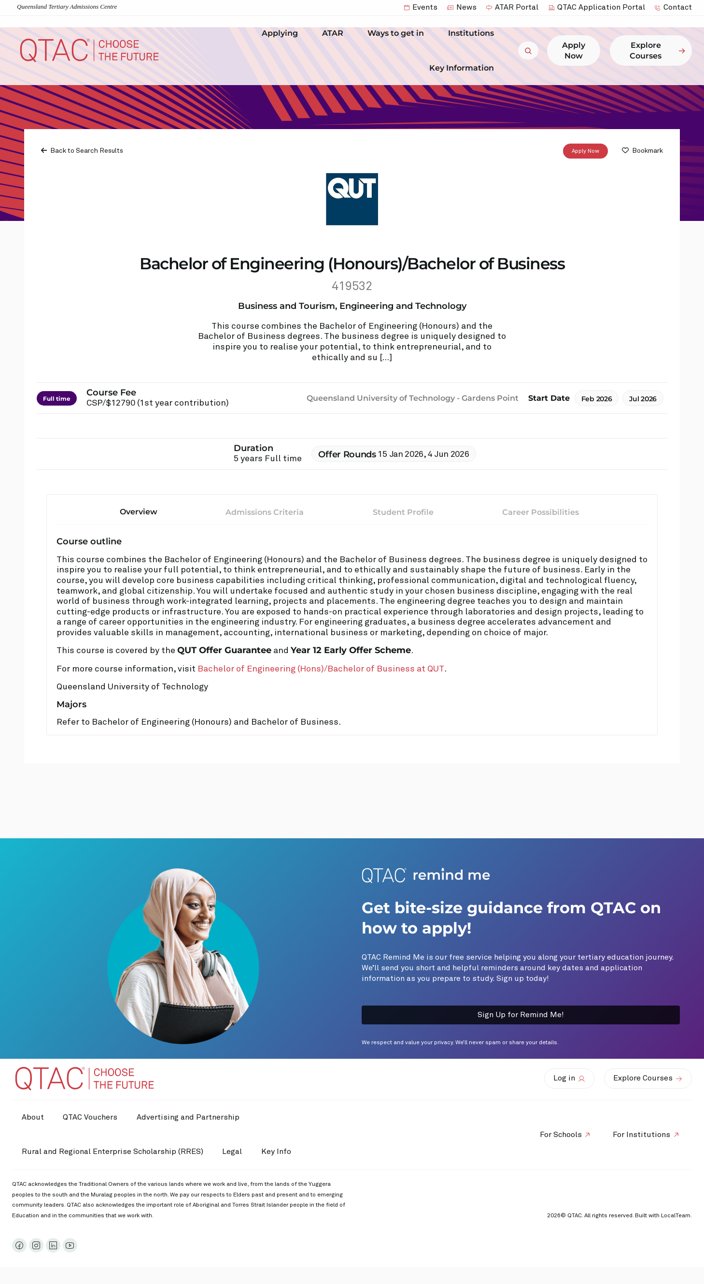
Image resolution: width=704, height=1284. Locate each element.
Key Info (279, 1152)
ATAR (335, 33)
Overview (138, 511)
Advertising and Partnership (188, 1117)
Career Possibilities (540, 512)
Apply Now (585, 151)
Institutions (473, 33)
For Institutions (641, 1134)
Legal (232, 1151)
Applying (282, 33)
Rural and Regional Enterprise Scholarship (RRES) (112, 1151)
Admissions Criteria (264, 512)
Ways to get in (398, 33)
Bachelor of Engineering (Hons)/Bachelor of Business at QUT (320, 669)
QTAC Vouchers (90, 1117)
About (33, 1117)
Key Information (464, 68)
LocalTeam (675, 1216)
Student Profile (403, 512)
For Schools (560, 1134)
